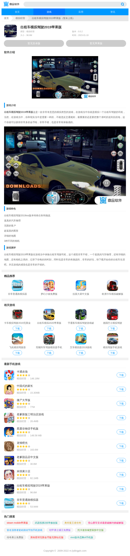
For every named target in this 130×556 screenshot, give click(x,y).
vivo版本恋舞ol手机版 (81, 537)
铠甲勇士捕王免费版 (60, 530)
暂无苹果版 (96, 43)
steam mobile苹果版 (17, 522)
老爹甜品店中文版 (65, 460)
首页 (17, 12)
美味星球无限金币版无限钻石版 (46, 537)
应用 (81, 12)
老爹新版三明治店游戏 (65, 418)
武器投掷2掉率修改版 (46, 522)
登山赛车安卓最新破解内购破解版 (106, 522)
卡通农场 (65, 375)
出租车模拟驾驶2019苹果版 (65, 489)
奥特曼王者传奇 (72, 522)
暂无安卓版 (34, 43)
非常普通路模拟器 (65, 503)
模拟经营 (20, 18)
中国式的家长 (65, 389)
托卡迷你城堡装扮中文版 (91, 530)
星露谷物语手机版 (65, 432)
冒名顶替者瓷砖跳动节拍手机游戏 (24, 530)
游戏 (49, 12)
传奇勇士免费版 (15, 537)
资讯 (112, 12)
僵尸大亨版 (65, 403)
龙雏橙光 (65, 446)
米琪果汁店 (65, 475)
